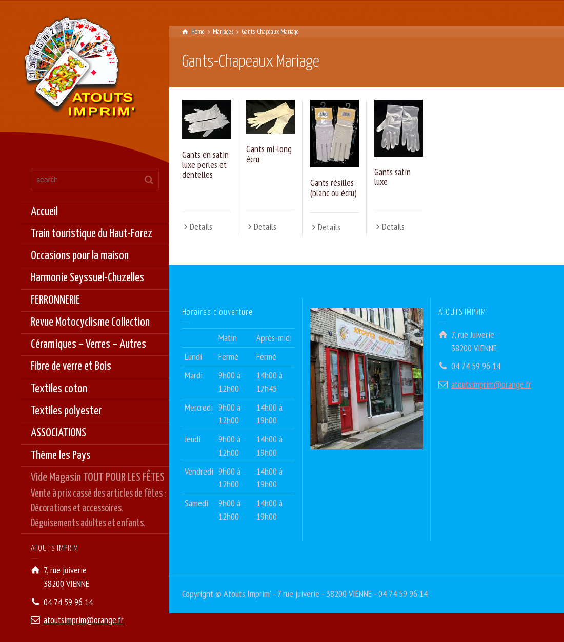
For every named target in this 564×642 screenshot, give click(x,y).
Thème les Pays (61, 455)
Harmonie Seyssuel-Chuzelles (87, 278)
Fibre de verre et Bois (71, 366)
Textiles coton (59, 389)
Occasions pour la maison (80, 256)
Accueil (44, 212)
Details (201, 226)
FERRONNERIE (55, 300)
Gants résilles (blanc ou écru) (333, 188)
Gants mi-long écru (269, 154)
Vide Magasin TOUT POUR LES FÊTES (100, 501)
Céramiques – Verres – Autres (88, 344)
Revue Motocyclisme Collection (90, 322)
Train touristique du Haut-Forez (91, 234)
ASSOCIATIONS (58, 433)
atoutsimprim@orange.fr (84, 620)
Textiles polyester (66, 411)
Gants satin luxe (392, 177)
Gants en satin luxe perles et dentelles (205, 164)
